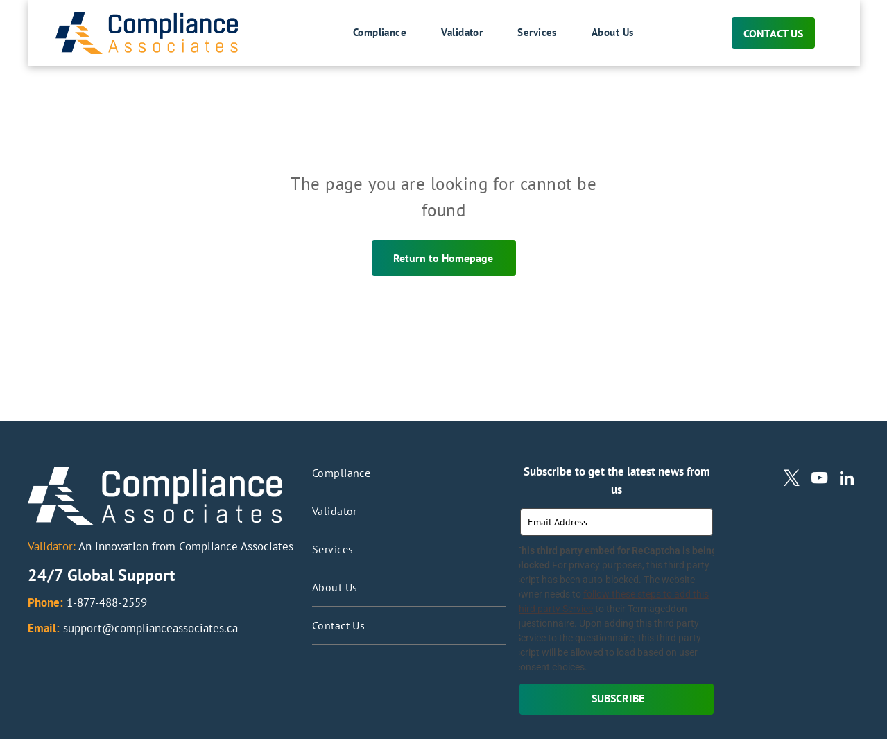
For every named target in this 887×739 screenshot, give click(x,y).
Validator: (52, 546)
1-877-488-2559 (107, 602)
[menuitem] (362, 33)
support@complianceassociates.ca (150, 628)
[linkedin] (847, 480)
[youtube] (819, 480)
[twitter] (792, 480)
